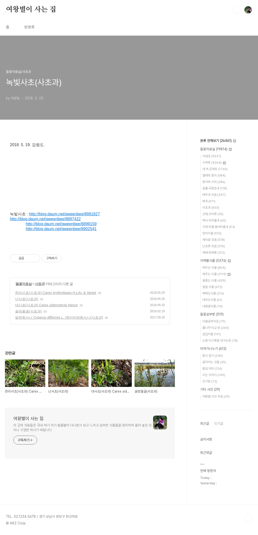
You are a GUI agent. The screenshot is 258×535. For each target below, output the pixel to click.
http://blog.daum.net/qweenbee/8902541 (61, 229)
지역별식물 (215, 261)
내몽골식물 (212, 306)
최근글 (204, 423)
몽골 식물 (212, 287)
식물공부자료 (213, 321)
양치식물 (211, 233)
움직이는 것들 (214, 362)
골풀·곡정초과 (214, 188)
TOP (248, 518)
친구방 (209, 381)
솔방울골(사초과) (28, 311)
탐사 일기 (212, 355)
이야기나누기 (213, 349)
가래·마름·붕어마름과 (218, 227)
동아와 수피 (213, 182)
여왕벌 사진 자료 (216, 396)
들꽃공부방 (212, 314)
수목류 (214, 162)
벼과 (208, 201)
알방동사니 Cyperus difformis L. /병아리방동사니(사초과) (59, 317)
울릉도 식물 (214, 280)
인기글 (218, 423)
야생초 (211, 156)
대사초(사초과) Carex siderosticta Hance (46, 305)
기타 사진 (210, 389)
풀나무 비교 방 (215, 328)
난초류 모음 (213, 246)
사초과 (40, 284)
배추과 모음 (214, 195)
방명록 (29, 27)
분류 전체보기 (218, 141)
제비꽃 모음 (213, 240)
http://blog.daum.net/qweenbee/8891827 (64, 214)
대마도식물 (212, 300)
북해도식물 (213, 293)
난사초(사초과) (26, 299)
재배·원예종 (213, 252)
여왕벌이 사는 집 (31, 9)
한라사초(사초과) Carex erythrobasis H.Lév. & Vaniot (55, 293)
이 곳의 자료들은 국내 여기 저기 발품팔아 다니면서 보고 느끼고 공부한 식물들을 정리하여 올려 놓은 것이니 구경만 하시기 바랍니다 (82, 427)
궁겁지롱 (211, 334)
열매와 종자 (214, 175)
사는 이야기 (213, 375)
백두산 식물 (214, 267)
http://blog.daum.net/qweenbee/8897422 (45, 219)
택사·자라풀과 (214, 220)
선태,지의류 (212, 214)
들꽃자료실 (24, 284)
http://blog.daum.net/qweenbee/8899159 (61, 224)
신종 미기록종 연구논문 (220, 340)
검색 (236, 10)
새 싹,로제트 (215, 169)
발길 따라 (212, 368)
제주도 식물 (216, 274)
